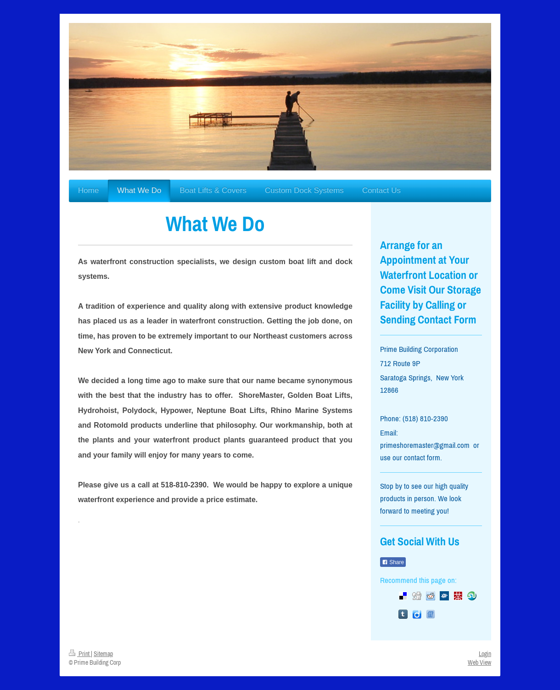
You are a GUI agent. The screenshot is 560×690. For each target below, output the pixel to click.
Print (80, 653)
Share (393, 562)
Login (485, 653)
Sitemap (103, 653)
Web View (479, 662)
